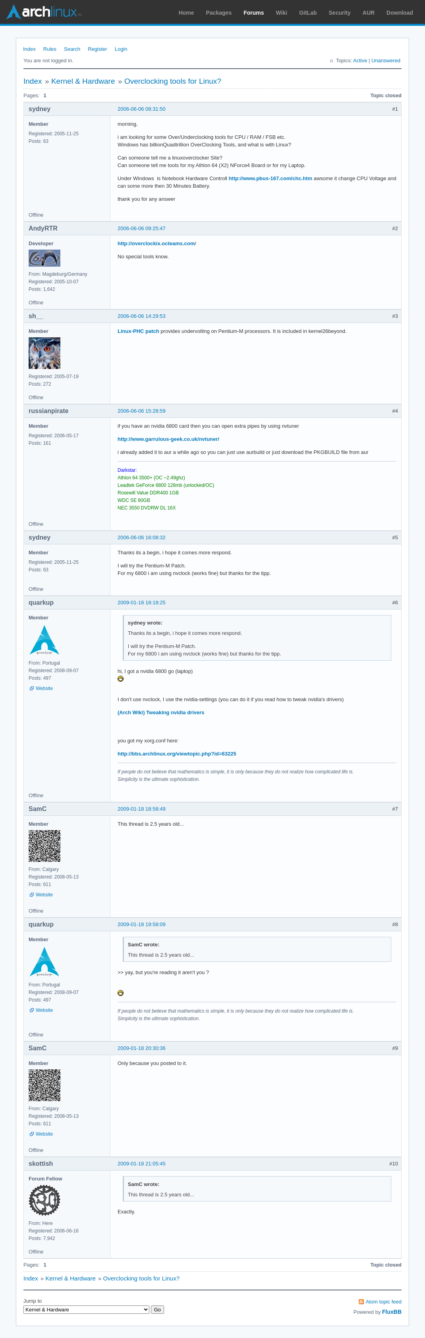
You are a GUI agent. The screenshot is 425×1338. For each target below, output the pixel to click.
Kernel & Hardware (83, 81)
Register (97, 49)
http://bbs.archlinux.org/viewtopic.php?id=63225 (177, 754)
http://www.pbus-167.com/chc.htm (270, 178)
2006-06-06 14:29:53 (142, 316)
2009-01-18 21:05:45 (142, 1164)
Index (29, 49)
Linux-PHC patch (138, 331)
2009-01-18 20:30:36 (142, 1048)
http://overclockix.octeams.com (156, 243)
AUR (369, 13)
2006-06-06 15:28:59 (142, 411)
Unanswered (385, 60)
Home (186, 13)
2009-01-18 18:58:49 (142, 809)
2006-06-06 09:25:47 (142, 228)
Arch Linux (43, 12)
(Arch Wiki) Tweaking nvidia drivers (161, 712)
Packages (219, 13)
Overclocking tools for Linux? (172, 81)
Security (340, 13)
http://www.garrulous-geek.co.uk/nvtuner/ (168, 439)
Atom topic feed (384, 1302)
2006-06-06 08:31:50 (142, 109)
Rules (49, 49)
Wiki (282, 13)
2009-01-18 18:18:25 (142, 603)
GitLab (308, 13)
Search (72, 49)
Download (399, 13)
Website (44, 688)
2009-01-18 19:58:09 (142, 924)
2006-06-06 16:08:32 (142, 537)
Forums (253, 13)
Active (360, 60)
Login (121, 49)
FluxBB (392, 1312)
